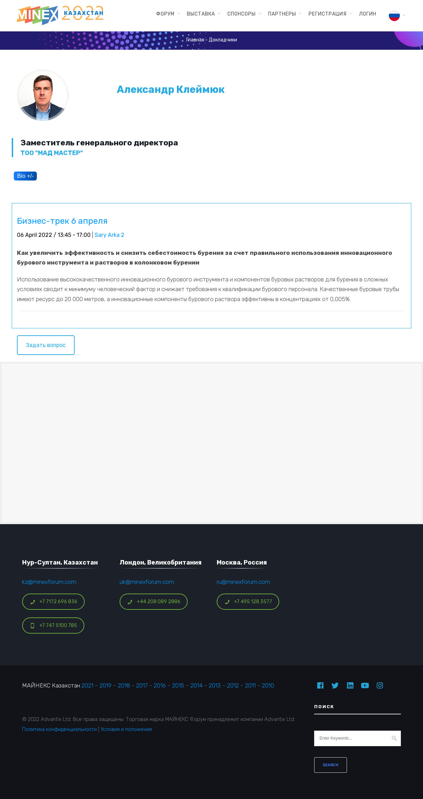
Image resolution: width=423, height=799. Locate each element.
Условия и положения (126, 729)
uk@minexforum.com (147, 581)
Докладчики (223, 40)
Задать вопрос (46, 345)
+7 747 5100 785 (53, 625)
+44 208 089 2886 (153, 602)
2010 (268, 685)
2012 (233, 685)
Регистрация (328, 14)
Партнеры (282, 14)
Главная (195, 40)
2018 (124, 685)
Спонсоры (241, 14)
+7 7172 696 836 (53, 602)
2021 (87, 685)
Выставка (201, 14)
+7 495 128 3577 (248, 602)
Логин (367, 14)
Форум (165, 14)
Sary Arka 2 (109, 235)
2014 (196, 685)
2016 (160, 685)
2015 (178, 685)
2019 (106, 685)
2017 (142, 685)
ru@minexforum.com (243, 581)
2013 (215, 685)
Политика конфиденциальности (59, 729)
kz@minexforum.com (49, 581)
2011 (250, 685)
